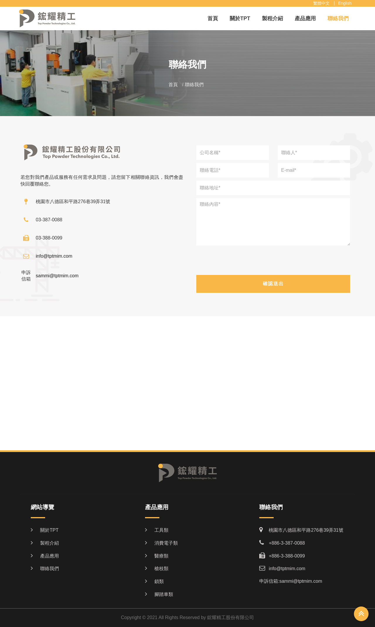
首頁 (212, 18)
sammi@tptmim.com (57, 275)
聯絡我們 (338, 18)
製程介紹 (272, 18)
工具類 (161, 530)
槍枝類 (161, 568)
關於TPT (240, 18)
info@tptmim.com (54, 256)
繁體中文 (321, 3)
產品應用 (305, 18)
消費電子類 (166, 543)
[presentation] (273, 261)
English (345, 3)
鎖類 (159, 581)
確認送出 (273, 283)
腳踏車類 (163, 594)
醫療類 (161, 555)
